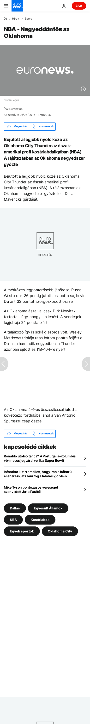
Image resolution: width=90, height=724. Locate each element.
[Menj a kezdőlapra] (17, 6)
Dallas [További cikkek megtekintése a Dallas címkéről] (15, 508)
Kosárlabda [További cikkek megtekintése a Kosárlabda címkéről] (40, 519)
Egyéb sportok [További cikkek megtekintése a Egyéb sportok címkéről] (22, 531)
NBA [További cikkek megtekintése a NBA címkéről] (13, 519)
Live (79, 6)
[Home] (5, 18)
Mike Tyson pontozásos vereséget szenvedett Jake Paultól (31, 489)
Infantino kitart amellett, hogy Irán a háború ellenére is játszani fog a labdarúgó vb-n (38, 474)
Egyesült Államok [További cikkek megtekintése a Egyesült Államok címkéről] (48, 508)
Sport (28, 18)
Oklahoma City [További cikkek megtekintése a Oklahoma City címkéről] (60, 531)
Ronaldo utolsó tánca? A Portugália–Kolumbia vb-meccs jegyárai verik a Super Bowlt (40, 458)
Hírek (15, 18)
